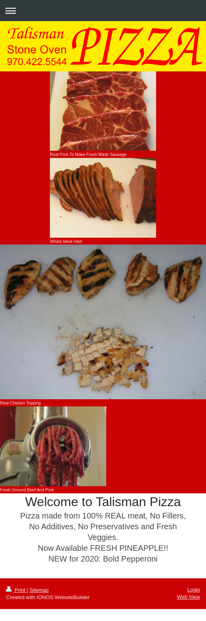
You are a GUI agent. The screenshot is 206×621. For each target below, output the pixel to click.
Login (193, 590)
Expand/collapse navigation (103, 10)
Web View (188, 597)
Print (16, 590)
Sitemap (39, 590)
